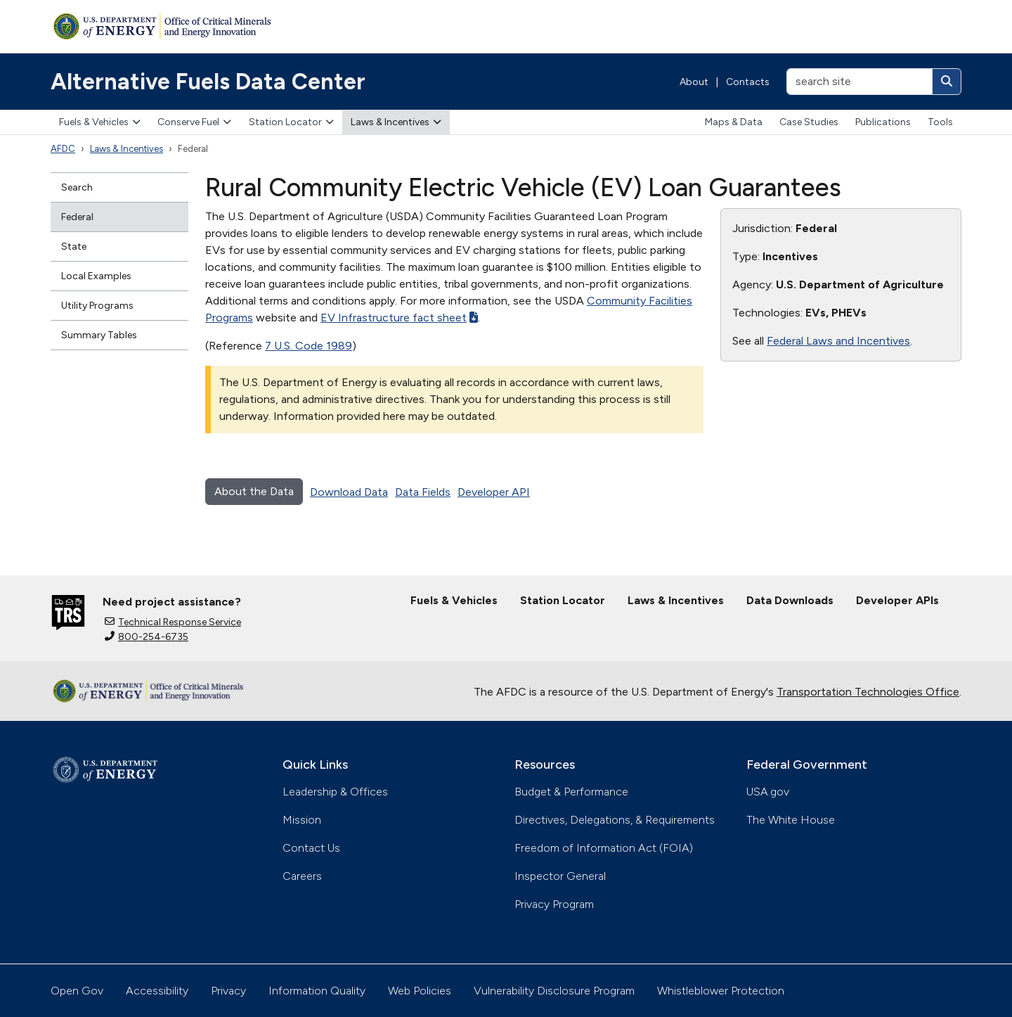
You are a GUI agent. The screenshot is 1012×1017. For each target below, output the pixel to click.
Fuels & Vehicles (100, 122)
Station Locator (291, 122)
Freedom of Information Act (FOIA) (603, 848)
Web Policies (419, 990)
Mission (302, 819)
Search (77, 187)
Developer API (494, 492)
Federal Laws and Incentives (838, 340)
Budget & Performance (571, 791)
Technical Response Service (173, 622)
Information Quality (316, 990)
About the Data (254, 491)
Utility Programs (97, 306)
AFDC (63, 148)
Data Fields (422, 492)
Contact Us (311, 848)
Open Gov (77, 990)
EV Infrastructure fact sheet (399, 317)
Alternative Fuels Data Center (208, 81)
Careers (302, 876)
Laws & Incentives (396, 122)
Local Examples (96, 276)
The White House (790, 819)
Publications (883, 122)
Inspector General (560, 876)
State (73, 246)
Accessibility (157, 990)
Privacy (228, 990)
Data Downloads (789, 600)
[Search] (946, 81)
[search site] (859, 81)
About (694, 82)
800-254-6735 (146, 637)
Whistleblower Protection (720, 990)
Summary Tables (99, 335)
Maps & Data (734, 122)
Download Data (349, 492)
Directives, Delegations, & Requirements (614, 819)
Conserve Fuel (194, 122)
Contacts (748, 82)
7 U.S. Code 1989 (308, 345)
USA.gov (767, 791)
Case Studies (808, 122)
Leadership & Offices (335, 791)
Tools (940, 122)
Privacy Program (554, 904)
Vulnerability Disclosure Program (554, 990)
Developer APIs (897, 600)
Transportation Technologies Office (868, 691)
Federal (77, 217)
